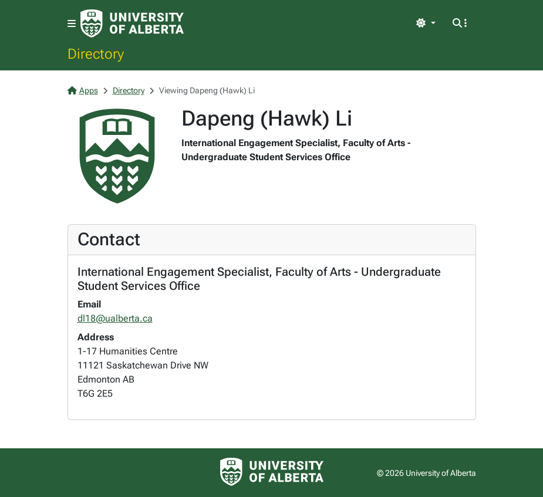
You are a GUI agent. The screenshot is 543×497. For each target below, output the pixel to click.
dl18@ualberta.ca (115, 318)
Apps (83, 90)
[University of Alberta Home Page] (132, 23)
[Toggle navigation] (72, 24)
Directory (96, 53)
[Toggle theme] (426, 23)
